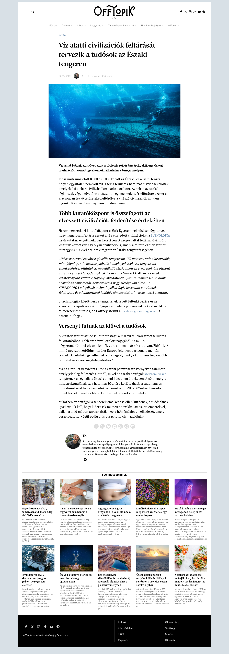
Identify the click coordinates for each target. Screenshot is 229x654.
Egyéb (62, 35)
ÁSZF (121, 639)
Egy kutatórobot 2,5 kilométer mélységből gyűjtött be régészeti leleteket (34, 584)
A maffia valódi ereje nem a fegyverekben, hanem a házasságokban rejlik (75, 517)
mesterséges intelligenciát (140, 316)
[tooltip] (181, 12)
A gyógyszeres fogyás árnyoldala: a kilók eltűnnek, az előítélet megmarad (114, 517)
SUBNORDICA (69, 240)
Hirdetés (170, 645)
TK (81, 76)
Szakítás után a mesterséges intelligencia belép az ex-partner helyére (191, 517)
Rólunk (122, 627)
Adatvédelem (125, 633)
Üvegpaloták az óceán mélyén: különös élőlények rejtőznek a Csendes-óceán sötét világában (151, 584)
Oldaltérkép (172, 627)
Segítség (170, 633)
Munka (169, 639)
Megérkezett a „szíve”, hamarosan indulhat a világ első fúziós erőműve (37, 517)
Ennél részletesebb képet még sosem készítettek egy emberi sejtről (151, 517)
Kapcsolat (124, 645)
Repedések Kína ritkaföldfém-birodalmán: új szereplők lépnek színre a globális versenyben (114, 584)
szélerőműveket (155, 378)
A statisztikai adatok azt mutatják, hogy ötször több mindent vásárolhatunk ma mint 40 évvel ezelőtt (190, 584)
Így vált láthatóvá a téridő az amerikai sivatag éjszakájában (75, 583)
